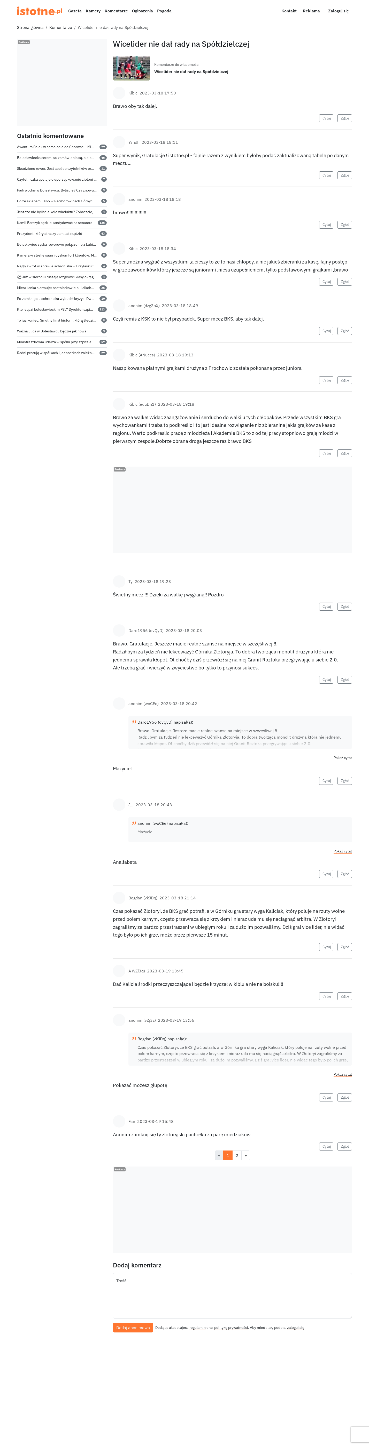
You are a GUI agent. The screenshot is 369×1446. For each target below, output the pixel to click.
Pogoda (164, 10)
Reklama (311, 10)
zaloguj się (295, 1327)
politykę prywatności (231, 1327)
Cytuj (326, 118)
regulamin (197, 1327)
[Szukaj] (261, 11)
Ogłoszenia (142, 10)
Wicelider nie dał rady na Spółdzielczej (191, 71)
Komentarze (116, 10)
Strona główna (30, 27)
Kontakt (289, 10)
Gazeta (75, 10)
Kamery (93, 10)
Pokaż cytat (343, 757)
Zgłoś (345, 118)
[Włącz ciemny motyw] (272, 11)
